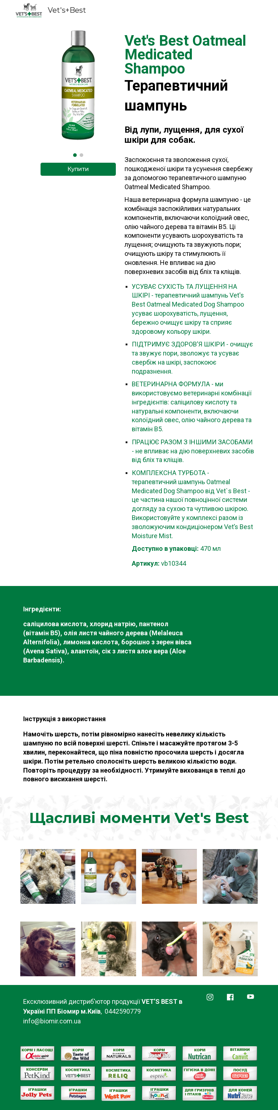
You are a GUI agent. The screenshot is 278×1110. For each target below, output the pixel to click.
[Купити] (78, 169)
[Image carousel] (78, 93)
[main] (189, 89)
